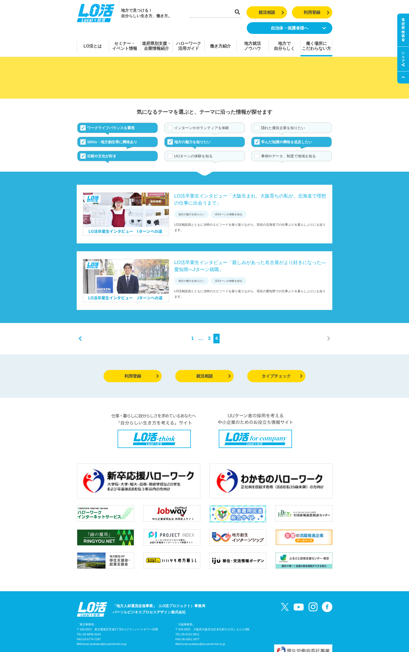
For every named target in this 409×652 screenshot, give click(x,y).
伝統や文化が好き (101, 156)
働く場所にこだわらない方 (316, 46)
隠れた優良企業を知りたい (283, 128)
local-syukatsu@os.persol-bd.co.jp (105, 616)
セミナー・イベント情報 (124, 46)
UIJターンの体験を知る (193, 156)
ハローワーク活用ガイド (188, 46)
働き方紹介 (220, 46)
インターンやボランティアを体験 (201, 128)
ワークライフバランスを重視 (111, 128)
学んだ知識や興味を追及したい (286, 142)
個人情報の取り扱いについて (171, 627)
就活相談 (271, 12)
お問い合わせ (133, 627)
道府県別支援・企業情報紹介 (156, 46)
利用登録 (316, 12)
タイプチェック (282, 376)
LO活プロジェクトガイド (97, 627)
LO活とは (92, 46)
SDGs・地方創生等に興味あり (112, 142)
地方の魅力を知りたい (192, 142)
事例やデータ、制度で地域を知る (288, 156)
